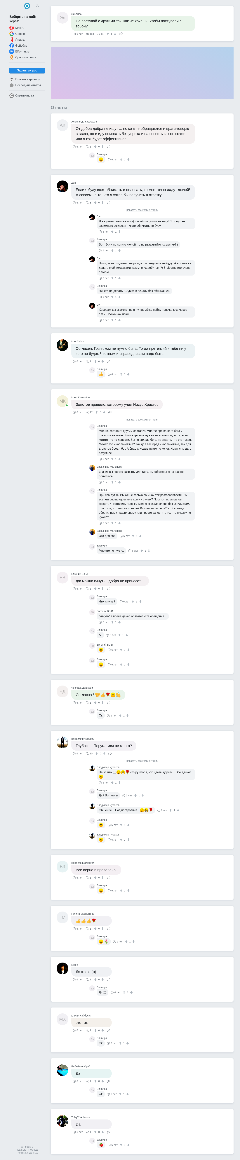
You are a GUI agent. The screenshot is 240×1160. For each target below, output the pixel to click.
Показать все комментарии (142, 210)
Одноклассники (22, 57)
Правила (21, 1149)
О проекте (27, 1146)
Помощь (33, 1149)
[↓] (114, 33)
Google (17, 33)
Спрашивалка (21, 95)
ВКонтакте (19, 51)
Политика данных (27, 1152)
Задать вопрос (27, 70)
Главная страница (24, 79)
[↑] (108, 33)
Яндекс (17, 39)
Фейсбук (18, 45)
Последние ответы (25, 85)
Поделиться (121, 33)
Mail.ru (16, 28)
